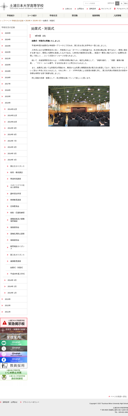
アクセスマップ (122, 9)
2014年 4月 (37, 21)
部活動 (75, 15)
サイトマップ (106, 9)
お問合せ (80, 9)
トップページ (5, 21)
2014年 (28, 21)
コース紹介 (32, 15)
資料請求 (92, 9)
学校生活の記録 (17, 21)
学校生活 (53, 15)
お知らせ (68, 9)
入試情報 (117, 15)
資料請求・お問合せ (10, 402)
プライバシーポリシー (31, 402)
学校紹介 (11, 15)
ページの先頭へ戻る (119, 396)
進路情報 (96, 15)
